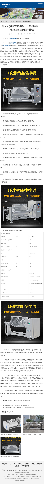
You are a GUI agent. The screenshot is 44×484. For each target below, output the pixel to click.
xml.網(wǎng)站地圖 (10, 478)
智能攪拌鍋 (13, 38)
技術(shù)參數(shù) (37, 464)
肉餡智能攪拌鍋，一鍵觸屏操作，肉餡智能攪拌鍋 (17, 405)
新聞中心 (27, 464)
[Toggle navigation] (40, 5)
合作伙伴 (17, 466)
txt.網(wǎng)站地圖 (34, 478)
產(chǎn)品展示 (27, 21)
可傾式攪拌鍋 (18, 400)
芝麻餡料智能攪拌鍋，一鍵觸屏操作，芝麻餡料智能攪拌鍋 (19, 407)
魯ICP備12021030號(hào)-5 (22, 481)
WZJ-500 (8, 233)
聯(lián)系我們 (25, 466)
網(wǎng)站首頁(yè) (16, 21)
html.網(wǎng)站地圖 (22, 478)
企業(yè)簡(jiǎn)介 (7, 464)
